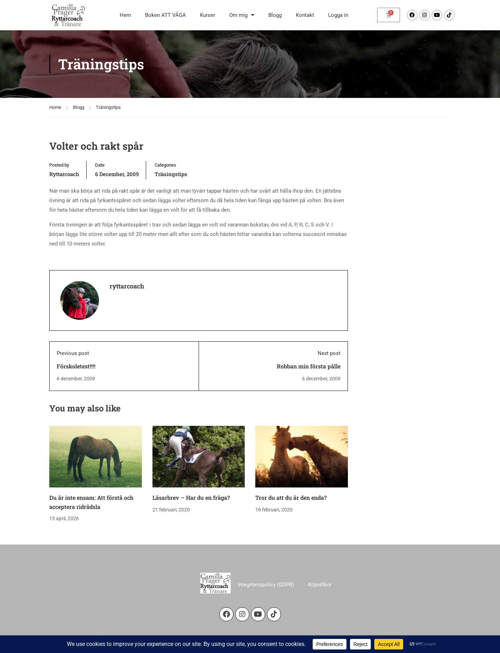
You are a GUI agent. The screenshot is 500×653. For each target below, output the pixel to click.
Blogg (275, 15)
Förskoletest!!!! (76, 366)
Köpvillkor (320, 585)
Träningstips (108, 107)
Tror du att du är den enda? (291, 497)
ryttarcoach (64, 174)
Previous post (73, 353)
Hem (125, 15)
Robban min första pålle (308, 366)
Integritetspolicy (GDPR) (266, 585)
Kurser (207, 15)
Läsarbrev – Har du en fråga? (191, 497)
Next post (329, 353)
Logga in (338, 15)
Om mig (241, 15)
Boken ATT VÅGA (165, 15)
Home (55, 107)
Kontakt (305, 15)
